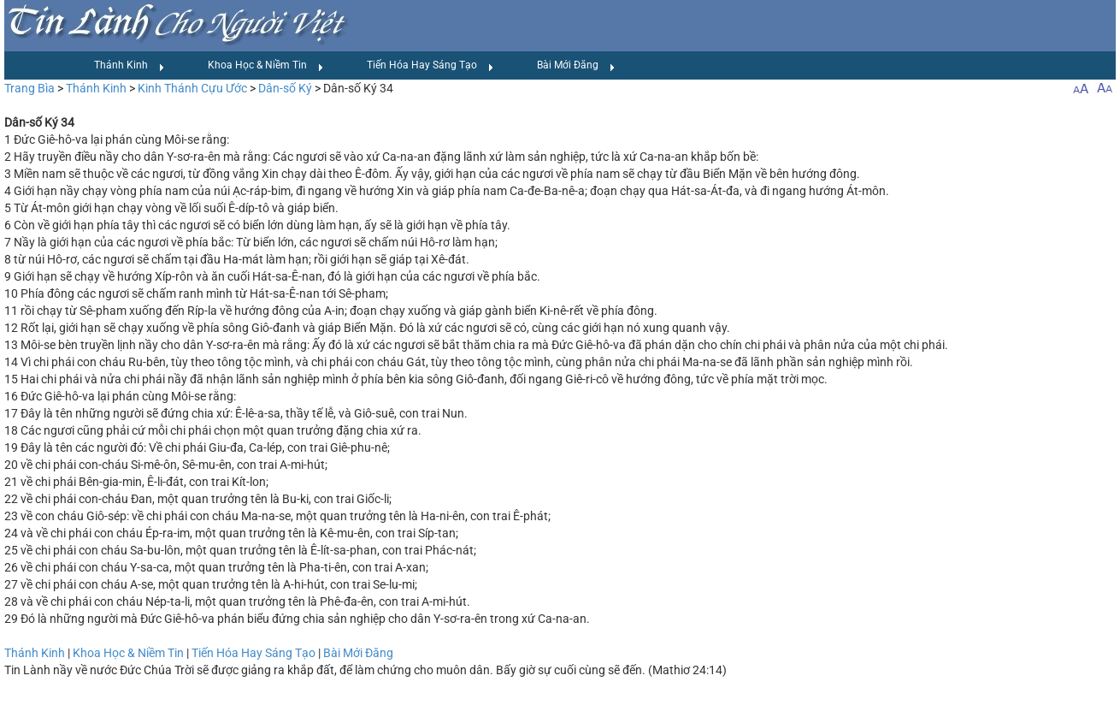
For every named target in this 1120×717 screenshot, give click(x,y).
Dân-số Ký (285, 88)
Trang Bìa (29, 88)
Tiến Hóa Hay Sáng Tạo (430, 65)
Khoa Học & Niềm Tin (266, 65)
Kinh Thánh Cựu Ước (192, 88)
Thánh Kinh (129, 65)
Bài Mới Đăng (576, 65)
